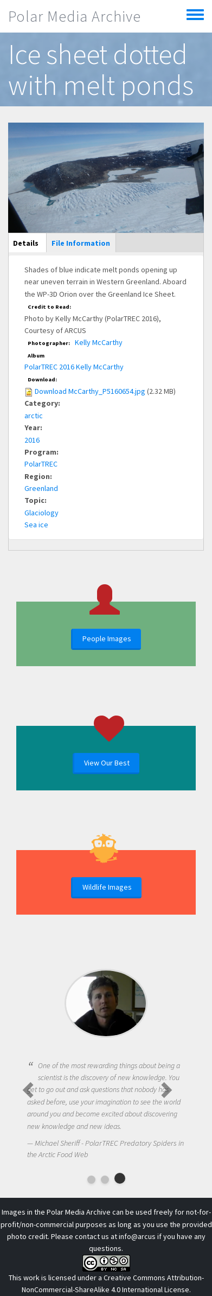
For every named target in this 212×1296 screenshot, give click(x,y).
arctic (33, 415)
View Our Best (107, 763)
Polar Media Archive (74, 16)
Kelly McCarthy (99, 342)
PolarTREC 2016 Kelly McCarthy (74, 367)
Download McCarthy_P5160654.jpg (90, 391)
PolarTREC (40, 464)
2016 (32, 440)
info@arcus (137, 1236)
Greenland (41, 488)
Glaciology (41, 513)
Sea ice (36, 524)
